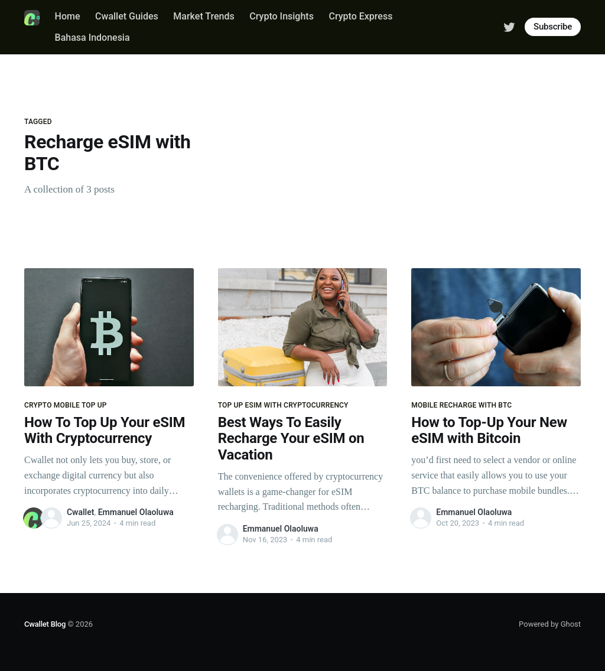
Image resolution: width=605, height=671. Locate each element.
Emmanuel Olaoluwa (136, 512)
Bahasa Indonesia (92, 37)
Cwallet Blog (45, 624)
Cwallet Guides (126, 16)
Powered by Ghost (550, 624)
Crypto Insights (281, 16)
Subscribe (553, 26)
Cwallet (81, 512)
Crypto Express (360, 16)
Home (67, 16)
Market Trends (203, 16)
